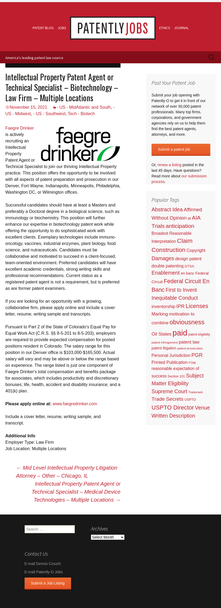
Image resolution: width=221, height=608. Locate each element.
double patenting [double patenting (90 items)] (168, 265)
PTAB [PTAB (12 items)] (192, 362)
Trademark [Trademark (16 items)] (195, 392)
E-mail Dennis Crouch (43, 564)
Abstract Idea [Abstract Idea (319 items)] (167, 209)
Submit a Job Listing (48, 583)
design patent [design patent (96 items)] (188, 258)
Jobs (61, 27)
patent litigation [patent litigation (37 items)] (164, 348)
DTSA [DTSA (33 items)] (189, 266)
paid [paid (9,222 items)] (179, 332)
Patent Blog (43, 27)
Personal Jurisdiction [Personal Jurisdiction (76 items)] (171, 355)
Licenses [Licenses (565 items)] (197, 306)
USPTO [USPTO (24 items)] (190, 400)
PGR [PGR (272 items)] (197, 355)
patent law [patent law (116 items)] (189, 342)
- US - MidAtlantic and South (84, 107)
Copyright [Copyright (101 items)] (196, 250)
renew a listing (170, 165)
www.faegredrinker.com (75, 404)
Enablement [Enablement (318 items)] (166, 273)
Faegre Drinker (19, 128)
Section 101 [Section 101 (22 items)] (176, 376)
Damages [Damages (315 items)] (163, 258)
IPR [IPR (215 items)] (180, 306)
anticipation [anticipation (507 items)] (180, 226)
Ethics (164, 27)
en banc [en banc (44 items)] (187, 273)
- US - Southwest (49, 113)
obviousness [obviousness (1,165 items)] (186, 322)
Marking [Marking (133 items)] (160, 314)
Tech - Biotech (81, 113)
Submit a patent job (174, 149)
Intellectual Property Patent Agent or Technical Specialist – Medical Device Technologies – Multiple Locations (76, 492)
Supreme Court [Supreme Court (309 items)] (169, 391)
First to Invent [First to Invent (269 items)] (181, 290)
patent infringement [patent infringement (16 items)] (165, 342)
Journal (181, 27)
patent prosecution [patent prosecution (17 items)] (190, 348)
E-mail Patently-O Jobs (44, 572)
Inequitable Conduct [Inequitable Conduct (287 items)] (175, 298)
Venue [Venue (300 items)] (202, 408)
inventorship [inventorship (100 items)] (163, 306)
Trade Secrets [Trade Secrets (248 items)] (167, 399)
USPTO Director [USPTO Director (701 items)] (173, 407)
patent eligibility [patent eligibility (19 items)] (199, 334)
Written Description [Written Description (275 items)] (173, 416)
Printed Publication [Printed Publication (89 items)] (170, 362)
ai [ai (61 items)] (189, 218)
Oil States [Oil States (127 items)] (162, 334)
